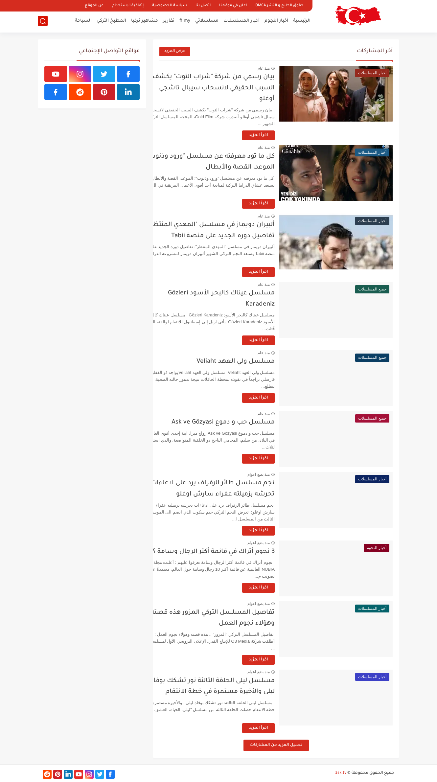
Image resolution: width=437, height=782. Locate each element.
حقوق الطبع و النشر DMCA (279, 6)
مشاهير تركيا (144, 21)
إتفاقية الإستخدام (128, 6)
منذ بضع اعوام (273, 474)
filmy (184, 21)
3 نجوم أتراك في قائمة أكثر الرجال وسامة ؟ (228, 551)
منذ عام (278, 68)
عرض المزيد (174, 51)
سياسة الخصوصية (169, 6)
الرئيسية (301, 21)
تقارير (168, 21)
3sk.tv (340, 773)
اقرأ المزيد (273, 135)
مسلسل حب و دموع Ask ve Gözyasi (237, 422)
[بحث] (43, 22)
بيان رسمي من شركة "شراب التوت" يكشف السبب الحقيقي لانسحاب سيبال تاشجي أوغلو (228, 88)
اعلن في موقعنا (233, 6)
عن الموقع (94, 6)
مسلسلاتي (206, 21)
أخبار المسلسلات (241, 21)
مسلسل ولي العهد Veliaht (250, 361)
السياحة (83, 21)
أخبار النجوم (276, 21)
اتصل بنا (203, 6)
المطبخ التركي (111, 21)
